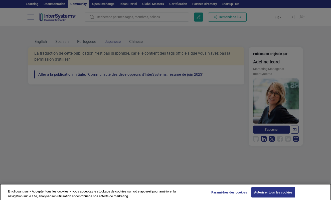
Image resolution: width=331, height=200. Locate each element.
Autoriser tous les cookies (273, 194)
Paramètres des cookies (229, 194)
